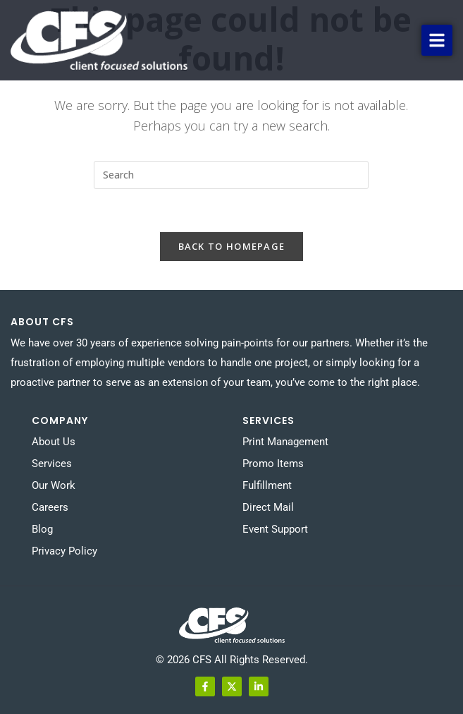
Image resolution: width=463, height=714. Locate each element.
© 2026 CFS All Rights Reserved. (232, 659)
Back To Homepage (231, 246)
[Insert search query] (231, 175)
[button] (436, 40)
